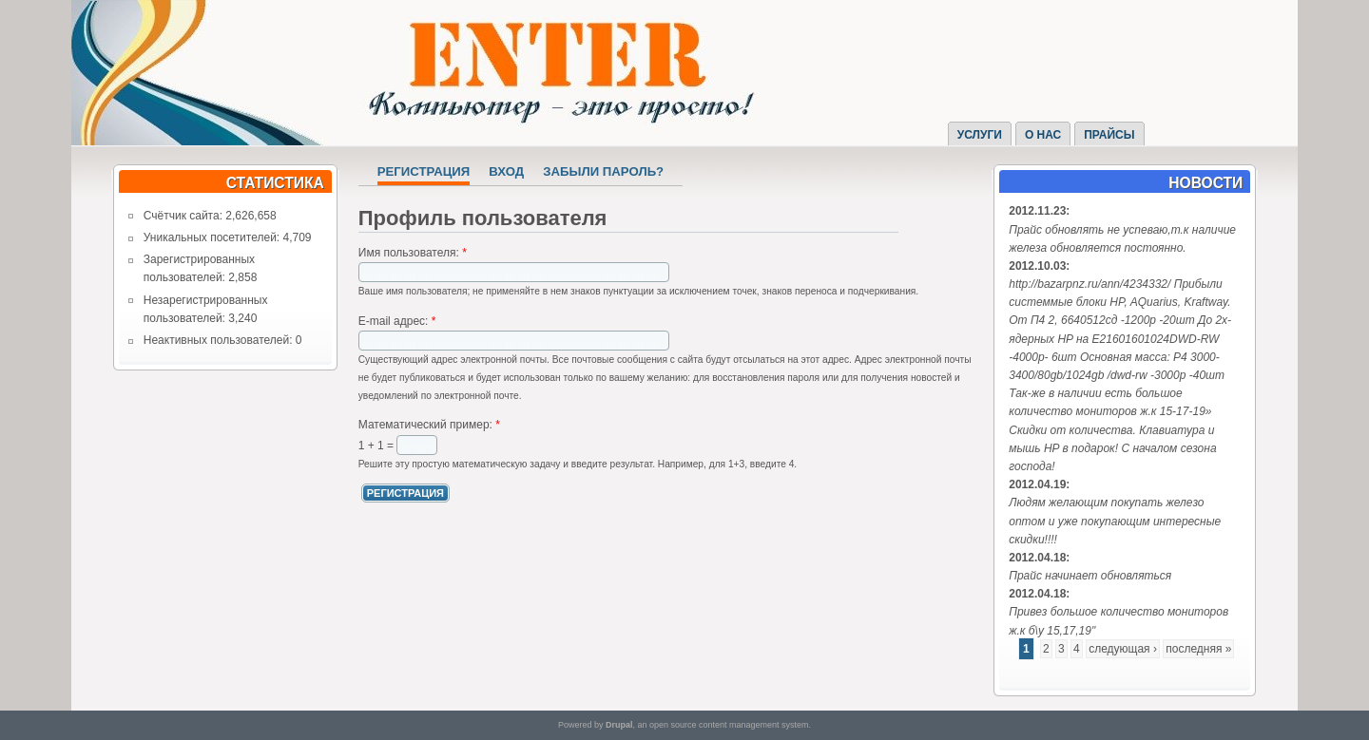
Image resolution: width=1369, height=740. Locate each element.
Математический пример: (429, 424)
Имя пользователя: (412, 252)
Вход (506, 171)
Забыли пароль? (603, 171)
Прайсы (1109, 135)
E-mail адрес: (397, 321)
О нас (1043, 135)
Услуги (979, 135)
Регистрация (424, 171)
